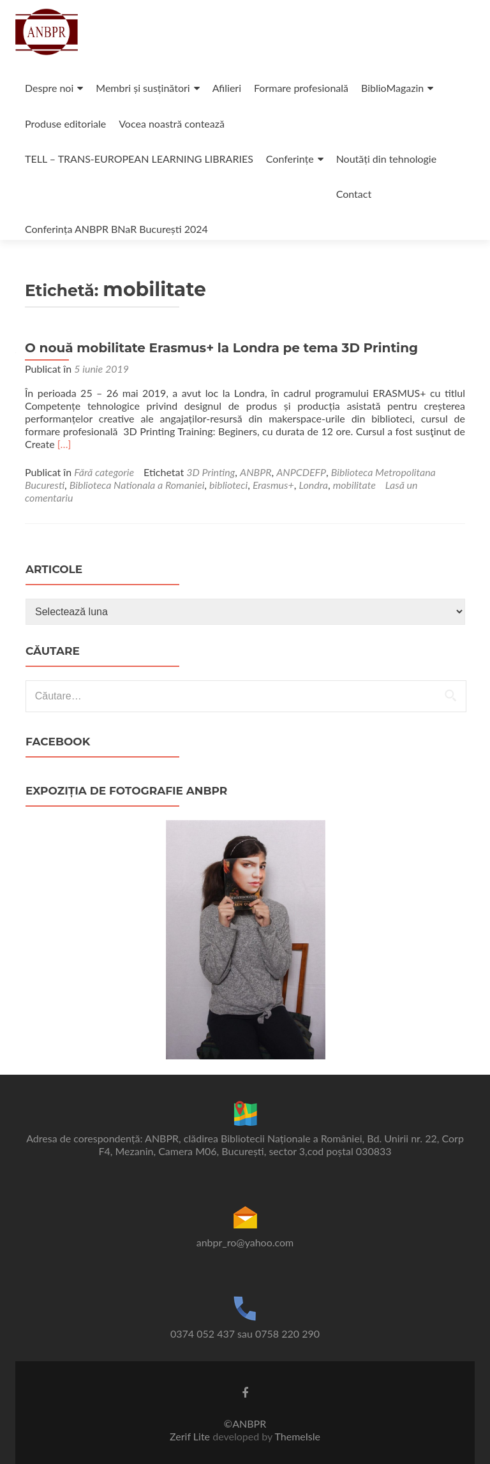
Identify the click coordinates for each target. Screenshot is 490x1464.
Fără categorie (104, 472)
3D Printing (210, 472)
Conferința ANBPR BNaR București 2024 (116, 229)
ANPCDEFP (301, 472)
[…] (64, 444)
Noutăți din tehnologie (386, 159)
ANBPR (255, 472)
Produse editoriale (65, 123)
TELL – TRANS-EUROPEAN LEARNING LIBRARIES (139, 159)
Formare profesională (301, 88)
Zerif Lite (191, 1436)
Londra (313, 485)
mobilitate (354, 485)
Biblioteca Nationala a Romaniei (137, 485)
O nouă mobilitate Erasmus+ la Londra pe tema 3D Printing (221, 347)
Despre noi (49, 88)
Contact (353, 194)
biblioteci (228, 485)
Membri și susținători (142, 88)
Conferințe (290, 159)
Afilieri (226, 88)
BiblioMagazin (392, 88)
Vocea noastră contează (172, 123)
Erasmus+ (273, 485)
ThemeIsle (297, 1436)
